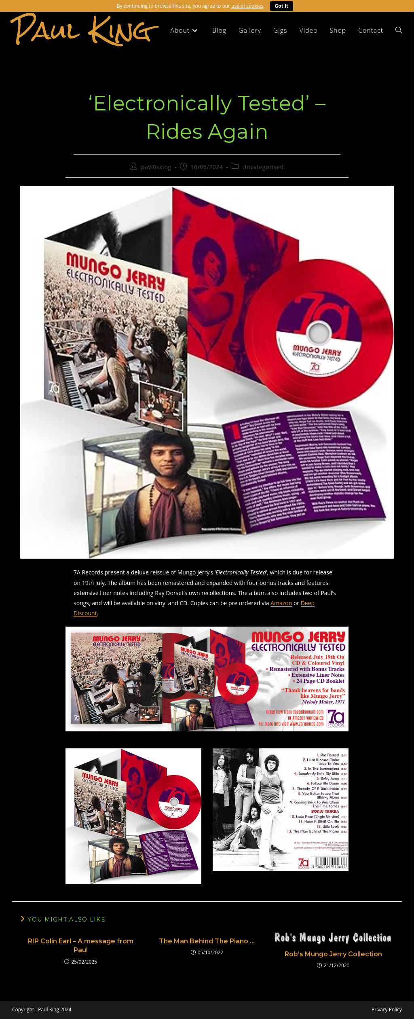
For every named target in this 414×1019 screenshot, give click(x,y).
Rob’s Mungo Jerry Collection (333, 954)
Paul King (82, 30)
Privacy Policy (387, 1009)
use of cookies (247, 5)
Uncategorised (262, 167)
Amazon (281, 603)
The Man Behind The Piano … (207, 941)
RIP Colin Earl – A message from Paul (80, 945)
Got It (282, 5)
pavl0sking (156, 167)
